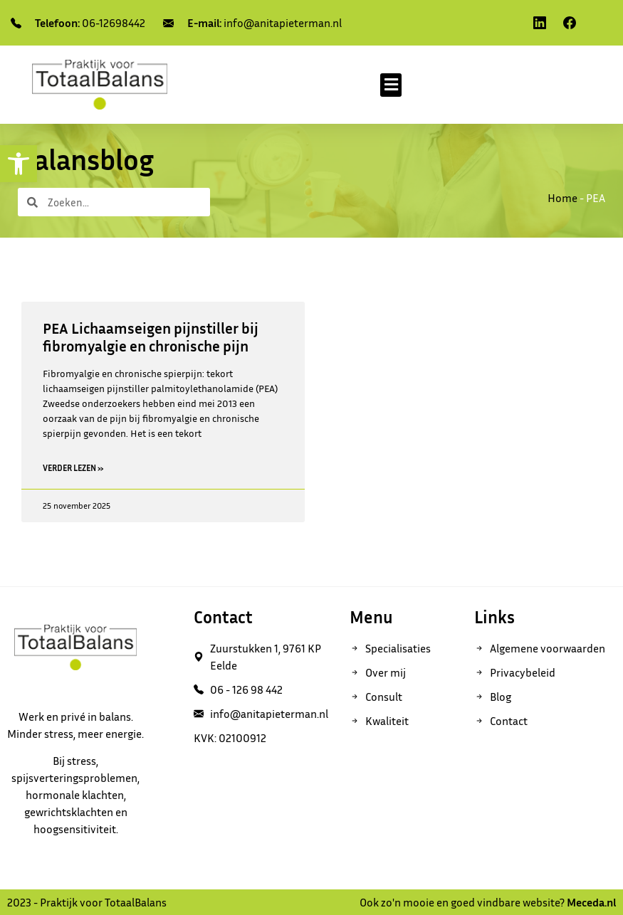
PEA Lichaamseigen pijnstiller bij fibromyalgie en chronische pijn (150, 337)
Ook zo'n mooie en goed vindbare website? (488, 902)
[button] (391, 85)
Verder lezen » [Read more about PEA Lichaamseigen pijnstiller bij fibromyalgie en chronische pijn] (73, 467)
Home (562, 198)
